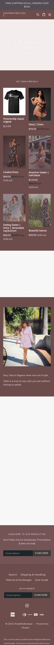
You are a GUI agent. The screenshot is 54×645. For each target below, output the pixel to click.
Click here (20, 643)
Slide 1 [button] (24, 292)
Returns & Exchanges (19, 580)
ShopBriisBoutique (14, 14)
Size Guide (41, 580)
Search (13, 574)
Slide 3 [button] (29, 292)
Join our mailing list (27, 589)
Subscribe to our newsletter (27, 534)
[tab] (24, 292)
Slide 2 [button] (27, 292)
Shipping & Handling (33, 574)
